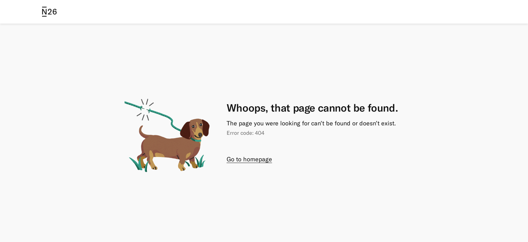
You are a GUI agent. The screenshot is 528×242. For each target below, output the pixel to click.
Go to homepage (249, 159)
